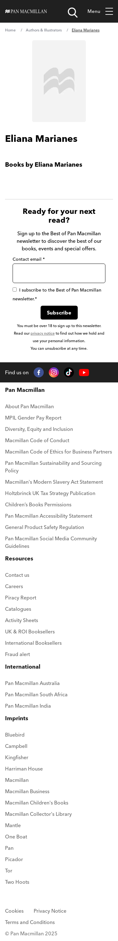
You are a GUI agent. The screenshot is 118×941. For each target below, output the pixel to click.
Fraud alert (17, 654)
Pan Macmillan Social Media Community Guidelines (51, 542)
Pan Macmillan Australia (32, 683)
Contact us (17, 575)
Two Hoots (17, 882)
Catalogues (18, 609)
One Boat (16, 836)
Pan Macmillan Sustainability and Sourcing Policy (53, 467)
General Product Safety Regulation (44, 527)
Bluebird (15, 735)
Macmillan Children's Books (36, 802)
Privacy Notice (50, 911)
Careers (14, 586)
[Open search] (73, 13)
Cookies (14, 911)
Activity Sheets (21, 620)
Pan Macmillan (25, 389)
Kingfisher (16, 757)
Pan (9, 848)
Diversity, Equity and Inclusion (39, 429)
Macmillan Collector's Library (38, 814)
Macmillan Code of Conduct (37, 440)
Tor (8, 870)
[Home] (26, 11)
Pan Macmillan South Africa (36, 694)
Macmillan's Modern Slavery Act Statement (54, 482)
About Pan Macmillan (29, 406)
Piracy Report (20, 597)
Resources (19, 558)
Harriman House (24, 769)
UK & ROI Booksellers (30, 631)
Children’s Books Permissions (38, 504)
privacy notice (43, 333)
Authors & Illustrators (44, 30)
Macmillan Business (27, 791)
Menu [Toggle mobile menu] (100, 11)
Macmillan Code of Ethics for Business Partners (58, 451)
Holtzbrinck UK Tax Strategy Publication (50, 493)
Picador (14, 859)
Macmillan (17, 780)
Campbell (16, 746)
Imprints (16, 718)
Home (10, 30)
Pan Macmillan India (28, 706)
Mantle (13, 825)
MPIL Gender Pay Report (33, 418)
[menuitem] (59, 408)
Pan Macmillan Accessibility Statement (48, 516)
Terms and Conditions (30, 922)
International (22, 666)
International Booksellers (33, 643)
